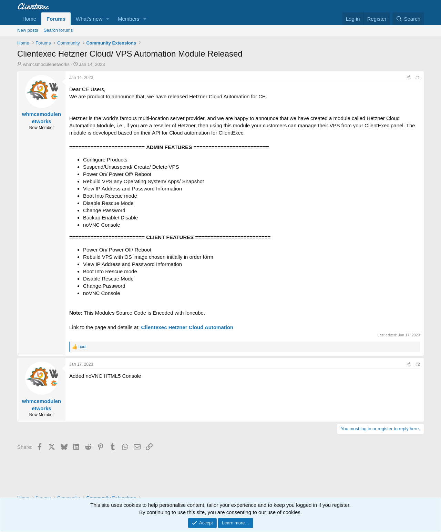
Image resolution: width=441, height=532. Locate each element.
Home (29, 19)
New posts (27, 30)
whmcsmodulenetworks (46, 64)
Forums (56, 19)
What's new (89, 19)
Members (129, 19)
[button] (108, 18)
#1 (418, 77)
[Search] (408, 18)
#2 (418, 364)
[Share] (408, 78)
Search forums (58, 30)
